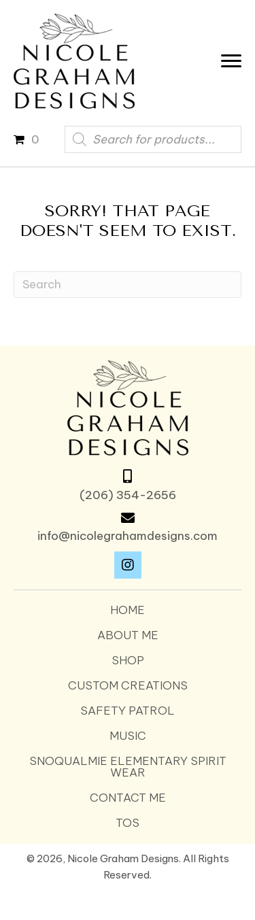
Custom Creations (128, 686)
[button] (127, 565)
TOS (127, 823)
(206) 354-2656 (128, 495)
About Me (127, 635)
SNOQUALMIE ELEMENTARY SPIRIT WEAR (127, 767)
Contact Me (128, 798)
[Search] (127, 285)
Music (127, 736)
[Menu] (234, 61)
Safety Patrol (127, 711)
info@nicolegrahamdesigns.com (127, 535)
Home (127, 610)
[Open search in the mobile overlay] (153, 139)
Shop (128, 660)
